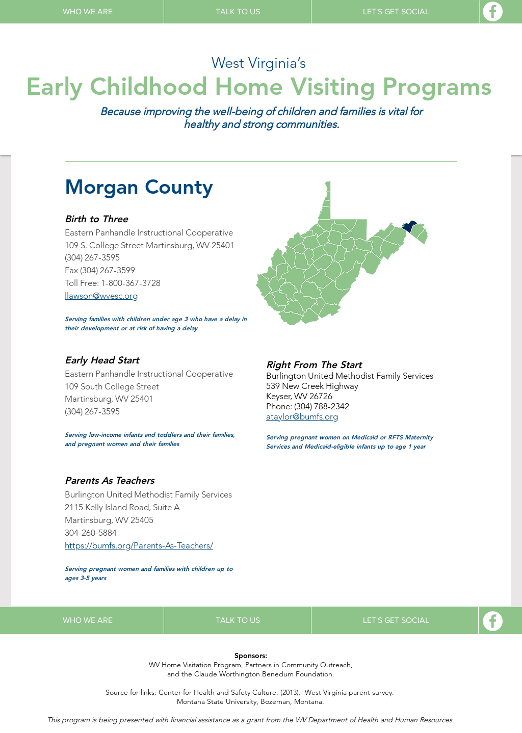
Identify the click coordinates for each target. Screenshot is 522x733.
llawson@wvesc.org (101, 296)
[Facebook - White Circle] (493, 11)
